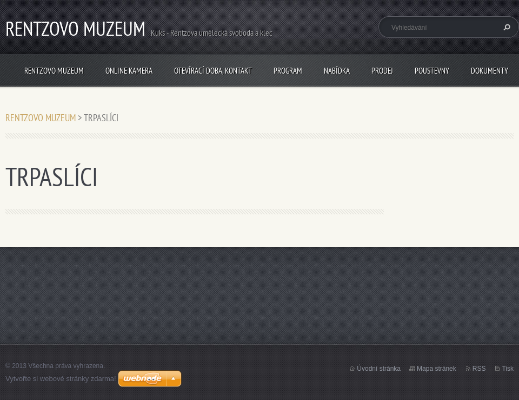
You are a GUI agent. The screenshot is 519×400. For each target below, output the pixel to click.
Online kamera (128, 70)
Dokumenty (489, 70)
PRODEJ (382, 70)
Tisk (508, 368)
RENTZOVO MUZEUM (54, 70)
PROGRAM (288, 70)
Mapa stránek (436, 368)
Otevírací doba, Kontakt (213, 70)
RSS (479, 368)
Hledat (505, 27)
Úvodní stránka (379, 368)
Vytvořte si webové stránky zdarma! (60, 379)
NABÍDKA (337, 70)
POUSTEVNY (432, 70)
